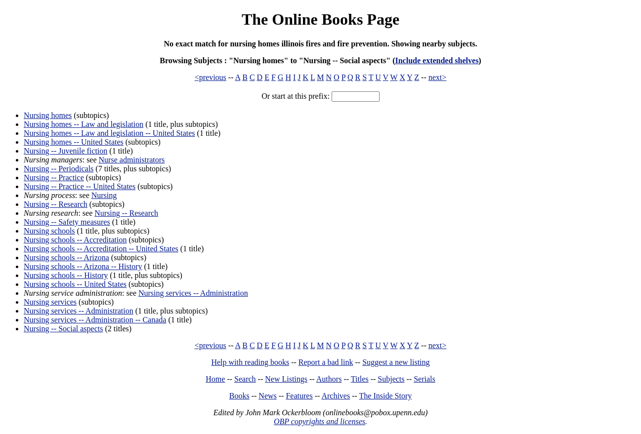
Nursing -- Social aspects (63, 328)
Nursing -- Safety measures (67, 222)
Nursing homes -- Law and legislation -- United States (109, 133)
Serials (424, 379)
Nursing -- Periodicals (58, 168)
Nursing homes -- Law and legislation (83, 124)
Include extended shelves (436, 60)
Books (239, 396)
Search (245, 379)
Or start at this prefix (294, 96)
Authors (329, 379)
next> (437, 77)
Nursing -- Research (55, 204)
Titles (360, 379)
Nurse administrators (132, 160)
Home (215, 379)
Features (299, 396)
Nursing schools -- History (66, 275)
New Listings (286, 379)
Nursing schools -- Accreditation (75, 240)
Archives (335, 396)
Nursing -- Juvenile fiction (65, 151)
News (267, 396)
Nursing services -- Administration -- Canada (95, 320)
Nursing (104, 195)
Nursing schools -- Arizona (66, 257)
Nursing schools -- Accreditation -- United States (101, 248)
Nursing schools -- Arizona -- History (83, 266)
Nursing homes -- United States (74, 142)
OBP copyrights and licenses (319, 421)
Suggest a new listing (395, 362)
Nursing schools (49, 231)
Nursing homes (48, 115)
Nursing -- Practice (54, 177)
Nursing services (50, 302)
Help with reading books (250, 362)
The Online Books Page (320, 19)
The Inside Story (385, 396)
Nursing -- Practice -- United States (79, 186)
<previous (210, 77)
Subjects (391, 379)
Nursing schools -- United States (75, 284)
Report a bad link (326, 362)
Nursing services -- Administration (193, 293)
